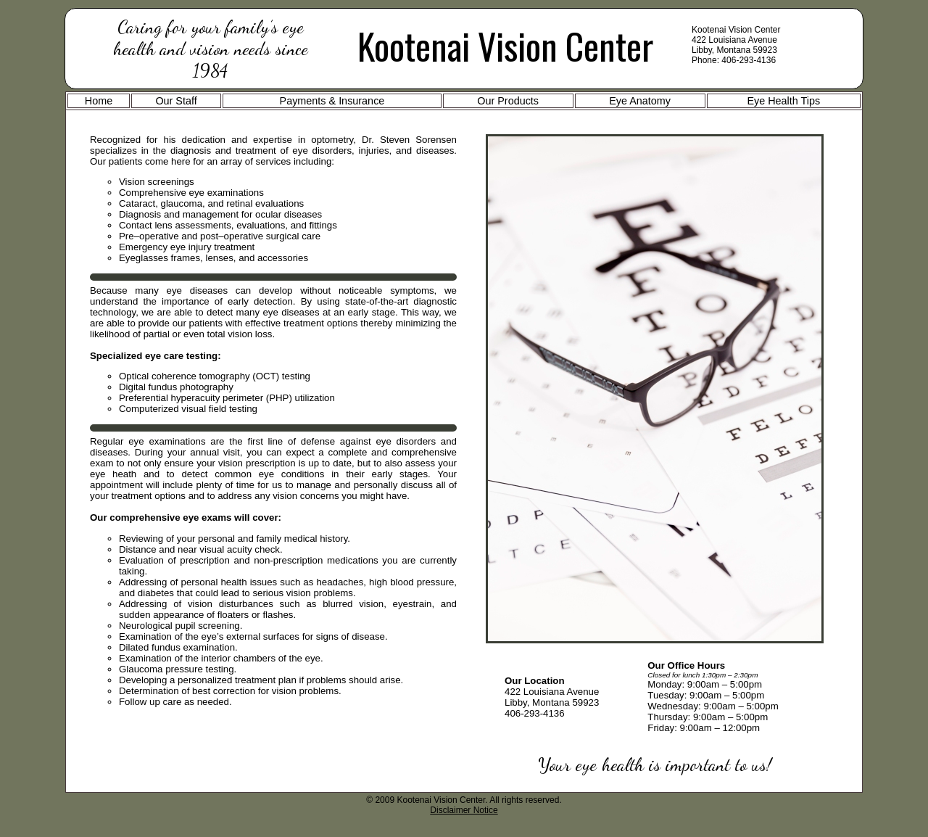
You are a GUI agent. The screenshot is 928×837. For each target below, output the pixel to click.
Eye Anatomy (640, 101)
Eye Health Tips (783, 101)
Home (98, 101)
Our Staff (175, 101)
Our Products (508, 101)
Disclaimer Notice (463, 810)
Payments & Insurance (332, 101)
